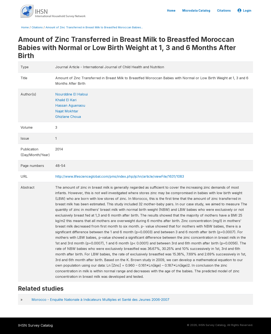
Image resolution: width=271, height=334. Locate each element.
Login (244, 10)
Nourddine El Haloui (71, 94)
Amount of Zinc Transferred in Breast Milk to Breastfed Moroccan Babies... (94, 27)
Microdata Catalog (196, 10)
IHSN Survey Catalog (35, 325)
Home (171, 10)
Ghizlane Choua (68, 117)
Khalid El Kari (65, 100)
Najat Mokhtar (66, 111)
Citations (224, 10)
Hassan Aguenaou (70, 105)
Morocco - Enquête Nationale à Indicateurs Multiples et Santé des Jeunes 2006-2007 (100, 299)
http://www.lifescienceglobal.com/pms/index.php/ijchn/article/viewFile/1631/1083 (119, 176)
